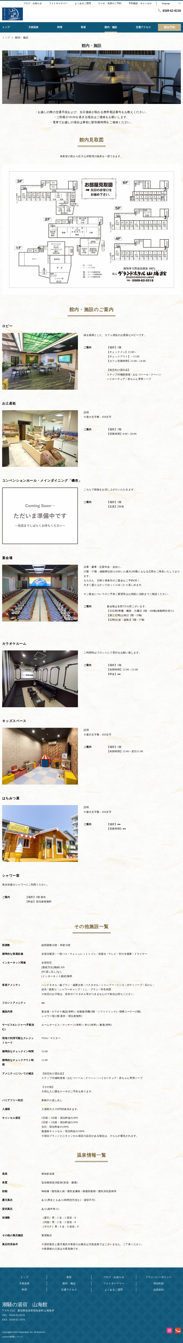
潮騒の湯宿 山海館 (24, 1304)
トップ (24, 1277)
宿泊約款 (158, 1283)
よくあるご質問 (114, 1289)
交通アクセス (69, 1289)
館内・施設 (69, 1283)
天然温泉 (24, 1283)
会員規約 (158, 1289)
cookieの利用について (12, 1336)
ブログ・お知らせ (113, 1277)
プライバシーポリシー (158, 1277)
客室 (69, 1277)
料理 (24, 1289)
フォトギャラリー (113, 1283)
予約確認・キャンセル (140, 3)
